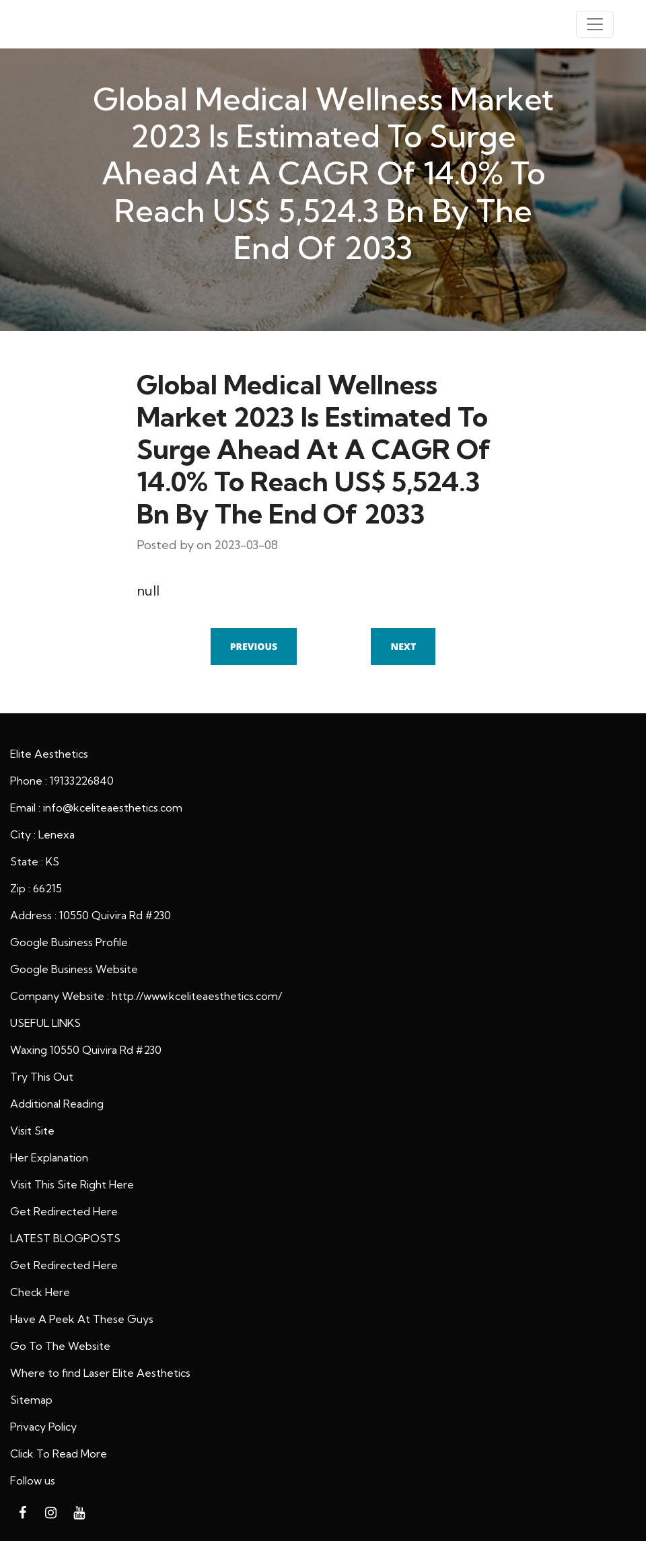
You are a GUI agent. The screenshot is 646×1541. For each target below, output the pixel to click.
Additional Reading (57, 1103)
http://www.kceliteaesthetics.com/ (197, 996)
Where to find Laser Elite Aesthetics (100, 1372)
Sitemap (31, 1399)
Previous (253, 646)
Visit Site (32, 1130)
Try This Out (41, 1076)
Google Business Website (74, 969)
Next (403, 646)
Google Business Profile (69, 942)
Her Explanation (49, 1157)
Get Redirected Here (64, 1211)
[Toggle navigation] (595, 24)
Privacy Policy (43, 1426)
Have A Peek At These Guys (81, 1319)
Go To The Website (60, 1346)
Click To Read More (58, 1453)
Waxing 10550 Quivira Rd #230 (86, 1049)
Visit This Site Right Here (72, 1184)
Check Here (40, 1292)
